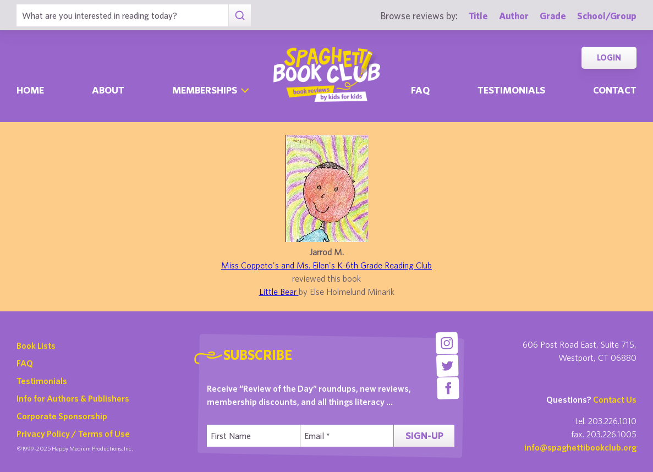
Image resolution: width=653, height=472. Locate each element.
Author (514, 15)
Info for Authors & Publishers (73, 398)
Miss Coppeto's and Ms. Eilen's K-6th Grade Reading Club (326, 265)
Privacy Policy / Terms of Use (73, 433)
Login (609, 57)
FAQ (25, 363)
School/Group (606, 15)
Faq (420, 90)
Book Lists (36, 345)
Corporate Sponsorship (62, 416)
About (108, 90)
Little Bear (279, 292)
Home (30, 90)
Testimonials (511, 90)
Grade (553, 15)
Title (478, 15)
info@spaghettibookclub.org (580, 447)
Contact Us (614, 399)
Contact (614, 90)
